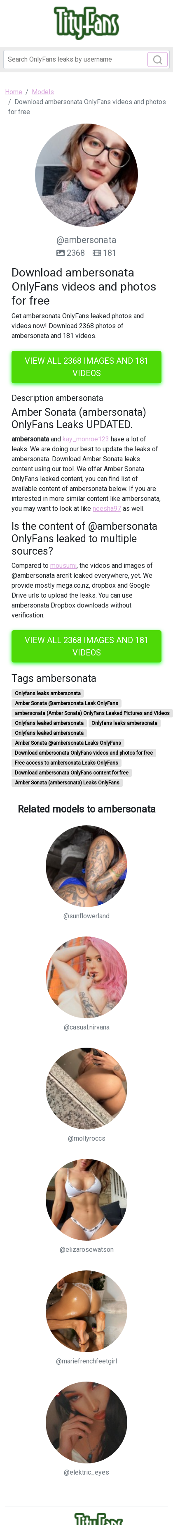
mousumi (63, 565)
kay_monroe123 (86, 439)
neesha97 (107, 508)
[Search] (86, 59)
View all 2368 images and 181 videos (87, 367)
